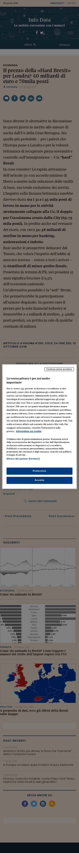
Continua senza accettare (59, 369)
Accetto (39, 480)
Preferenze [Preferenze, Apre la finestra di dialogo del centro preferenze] (39, 471)
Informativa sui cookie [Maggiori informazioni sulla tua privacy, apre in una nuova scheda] (28, 431)
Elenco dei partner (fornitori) (23, 458)
